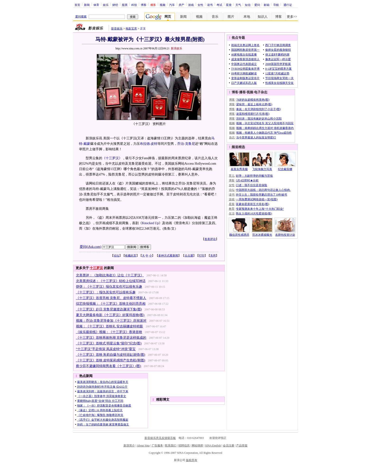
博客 (143, 4)
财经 (115, 4)
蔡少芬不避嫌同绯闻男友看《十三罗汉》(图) (108, 366)
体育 (96, 4)
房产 (181, 4)
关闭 (213, 255)
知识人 (263, 16)
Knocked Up (150, 223)
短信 (248, 4)
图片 (231, 16)
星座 (229, 4)
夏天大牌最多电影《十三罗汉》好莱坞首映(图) (110, 315)
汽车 (172, 4)
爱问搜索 (81, 16)
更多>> (292, 16)
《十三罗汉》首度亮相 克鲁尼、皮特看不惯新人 (111, 298)
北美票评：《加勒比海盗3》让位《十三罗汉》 (110, 275)
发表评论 (210, 239)
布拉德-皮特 (149, 144)
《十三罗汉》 (112, 158)
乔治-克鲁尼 (186, 144)
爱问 (257, 4)
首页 (77, 4)
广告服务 (157, 445)
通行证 (287, 4)
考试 (219, 4)
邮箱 (266, 4)
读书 (210, 4)
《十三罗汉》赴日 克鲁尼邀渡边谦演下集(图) (109, 309)
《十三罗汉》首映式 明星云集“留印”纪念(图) (108, 343)
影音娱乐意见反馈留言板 (160, 438)
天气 (238, 4)
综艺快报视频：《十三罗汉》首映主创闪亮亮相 (111, 303)
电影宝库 (131, 28)
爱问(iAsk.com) (90, 246)
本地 (246, 16)
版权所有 (191, 460)
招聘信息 (184, 445)
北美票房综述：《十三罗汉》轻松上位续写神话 (111, 281)
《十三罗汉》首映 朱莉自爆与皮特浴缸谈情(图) (110, 354)
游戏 (191, 4)
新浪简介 (129, 445)
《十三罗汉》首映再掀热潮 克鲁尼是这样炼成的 (111, 337)
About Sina (143, 445)
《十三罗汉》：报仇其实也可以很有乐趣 (106, 292)
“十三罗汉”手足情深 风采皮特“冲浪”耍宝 (106, 349)
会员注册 (228, 445)
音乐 (215, 16)
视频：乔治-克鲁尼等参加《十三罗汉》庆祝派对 (111, 320)
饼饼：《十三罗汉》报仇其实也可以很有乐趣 (109, 286)
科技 (134, 4)
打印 (201, 255)
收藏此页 (130, 255)
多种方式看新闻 (168, 255)
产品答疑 (241, 445)
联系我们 (170, 445)
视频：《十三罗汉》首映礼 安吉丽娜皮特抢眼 (109, 326)
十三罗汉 (96, 268)
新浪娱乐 (176, 48)
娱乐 (106, 4)
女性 (200, 4)
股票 (125, 4)
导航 (276, 4)
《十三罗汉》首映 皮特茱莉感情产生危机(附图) (110, 360)
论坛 (116, 255)
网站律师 (197, 445)
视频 (162, 4)
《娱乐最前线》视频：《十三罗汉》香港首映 (109, 332)
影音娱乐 (117, 28)
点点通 (189, 255)
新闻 (87, 4)
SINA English (213, 445)
